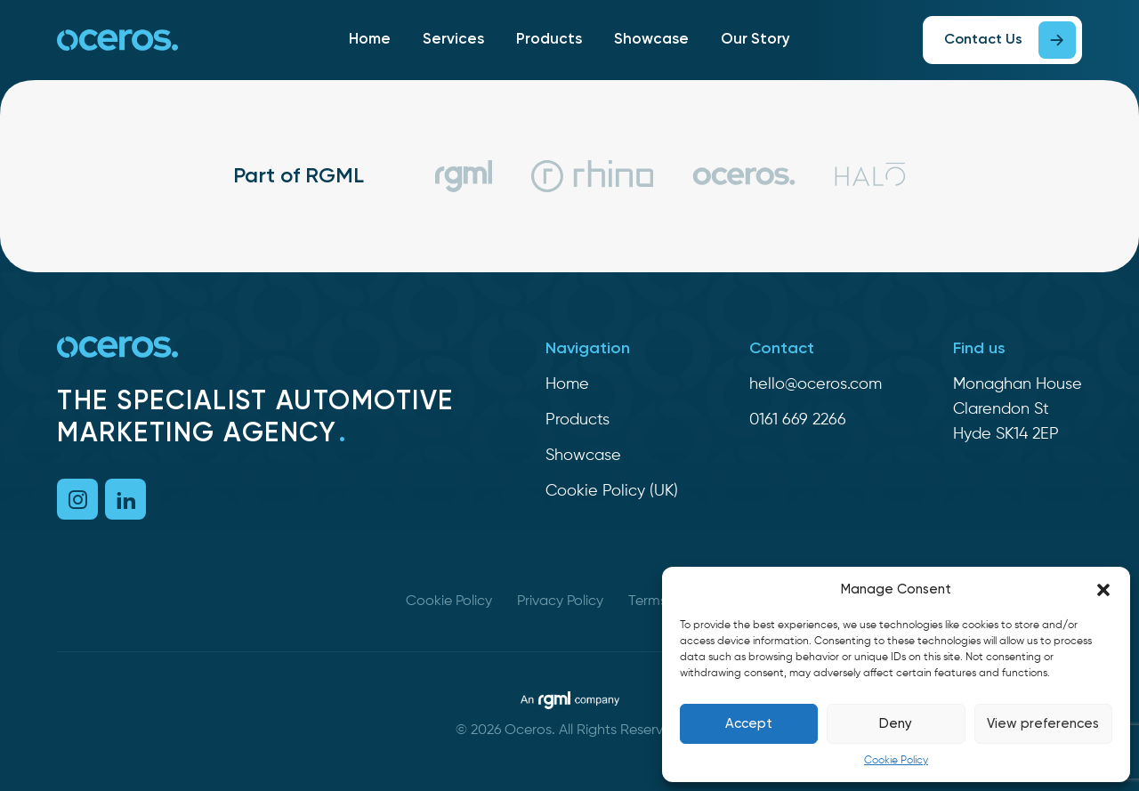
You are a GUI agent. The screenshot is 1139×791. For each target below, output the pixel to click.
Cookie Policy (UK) (611, 491)
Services (453, 39)
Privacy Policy (560, 601)
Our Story (755, 39)
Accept (748, 723)
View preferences (1043, 723)
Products (549, 39)
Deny (895, 723)
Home (370, 39)
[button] (1103, 590)
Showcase (651, 39)
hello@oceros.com (815, 384)
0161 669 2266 (797, 420)
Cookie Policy (896, 760)
